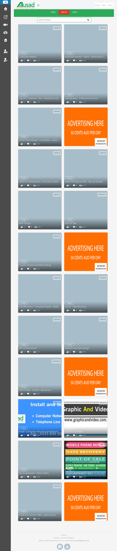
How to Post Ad (5, 9)
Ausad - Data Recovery (75, 306)
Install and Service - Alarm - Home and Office (86, 57)
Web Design (25, 223)
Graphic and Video (73, 431)
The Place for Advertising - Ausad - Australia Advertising (60, 540)
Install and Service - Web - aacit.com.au (37, 515)
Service (57, 28)
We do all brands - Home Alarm (34, 473)
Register (5, 60)
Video (104, 5)
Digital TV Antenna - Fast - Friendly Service (39, 98)
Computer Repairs (28, 57)
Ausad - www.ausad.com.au (78, 473)
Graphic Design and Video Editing (35, 265)
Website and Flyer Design (77, 348)
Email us (63, 535)
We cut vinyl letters (28, 348)
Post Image (5, 32)
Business (56, 361)
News (110, 5)
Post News (5, 17)
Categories (38, 5)
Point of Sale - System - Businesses (35, 390)
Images (64, 12)
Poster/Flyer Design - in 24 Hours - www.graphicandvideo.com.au (50, 140)
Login (5, 51)
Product (102, 195)
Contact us (5, 40)
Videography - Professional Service (81, 98)
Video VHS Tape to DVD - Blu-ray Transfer (84, 181)
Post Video (5, 25)
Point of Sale (70, 223)
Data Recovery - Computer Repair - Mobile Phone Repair (46, 306)
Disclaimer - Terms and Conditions (64, 538)
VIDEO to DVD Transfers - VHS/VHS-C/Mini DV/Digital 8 (44, 181)
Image (97, 5)
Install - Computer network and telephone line (41, 431)
